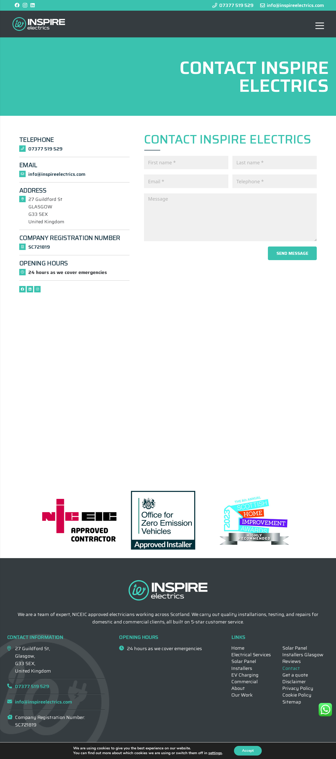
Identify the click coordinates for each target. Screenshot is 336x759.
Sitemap (291, 702)
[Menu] (320, 25)
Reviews (291, 661)
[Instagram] (25, 5)
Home (237, 648)
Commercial (244, 681)
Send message (292, 253)
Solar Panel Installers (243, 665)
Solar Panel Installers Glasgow (302, 651)
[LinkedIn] (32, 5)
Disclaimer (294, 681)
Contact (291, 668)
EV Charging (245, 675)
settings (215, 753)
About (238, 688)
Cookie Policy (296, 695)
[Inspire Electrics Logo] (38, 24)
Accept (248, 750)
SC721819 (39, 247)
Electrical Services (251, 654)
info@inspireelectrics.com (56, 174)
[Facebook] (17, 5)
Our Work (242, 695)
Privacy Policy (297, 688)
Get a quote (295, 675)
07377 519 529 (45, 149)
